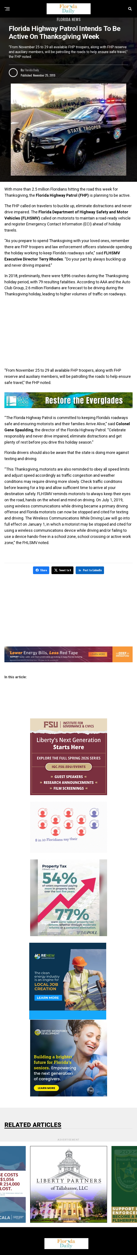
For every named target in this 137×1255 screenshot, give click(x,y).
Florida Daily (32, 70)
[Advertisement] (68, 332)
